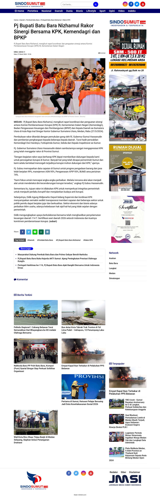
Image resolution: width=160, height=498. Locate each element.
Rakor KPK (66, 20)
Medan (112, 273)
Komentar (101, 53)
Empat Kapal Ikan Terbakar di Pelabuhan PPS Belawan (124, 392)
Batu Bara (113, 263)
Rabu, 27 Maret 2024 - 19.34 (22, 54)
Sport (102, 10)
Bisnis (79, 10)
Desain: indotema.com (80, 494)
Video (121, 10)
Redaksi (114, 472)
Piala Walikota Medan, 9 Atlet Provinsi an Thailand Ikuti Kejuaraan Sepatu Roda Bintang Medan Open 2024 (128, 454)
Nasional (46, 10)
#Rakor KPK (88, 240)
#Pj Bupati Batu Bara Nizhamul (68, 240)
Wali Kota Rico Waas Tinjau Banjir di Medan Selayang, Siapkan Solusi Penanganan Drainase (34, 440)
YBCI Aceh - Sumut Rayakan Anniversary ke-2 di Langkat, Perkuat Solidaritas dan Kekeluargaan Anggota (135, 405)
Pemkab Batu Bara (32, 20)
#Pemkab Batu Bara (45, 240)
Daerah (59, 10)
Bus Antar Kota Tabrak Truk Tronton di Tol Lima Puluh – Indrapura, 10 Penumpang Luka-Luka (83, 330)
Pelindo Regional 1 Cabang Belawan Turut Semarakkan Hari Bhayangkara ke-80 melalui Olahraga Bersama (35, 330)
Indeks (132, 10)
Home (19, 10)
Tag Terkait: (20, 240)
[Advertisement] (128, 320)
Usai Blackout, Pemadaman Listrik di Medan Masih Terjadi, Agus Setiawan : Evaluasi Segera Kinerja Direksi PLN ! (127, 421)
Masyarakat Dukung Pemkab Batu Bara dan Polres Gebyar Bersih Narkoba (52, 254)
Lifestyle (91, 10)
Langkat (112, 268)
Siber (123, 472)
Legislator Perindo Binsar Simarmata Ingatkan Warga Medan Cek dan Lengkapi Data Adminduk (135, 438)
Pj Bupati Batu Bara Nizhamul (51, 20)
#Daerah (30, 240)
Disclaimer (134, 472)
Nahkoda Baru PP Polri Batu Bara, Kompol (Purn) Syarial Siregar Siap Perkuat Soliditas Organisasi (34, 368)
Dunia (69, 10)
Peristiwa (33, 10)
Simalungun (114, 278)
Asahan (112, 258)
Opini (112, 10)
